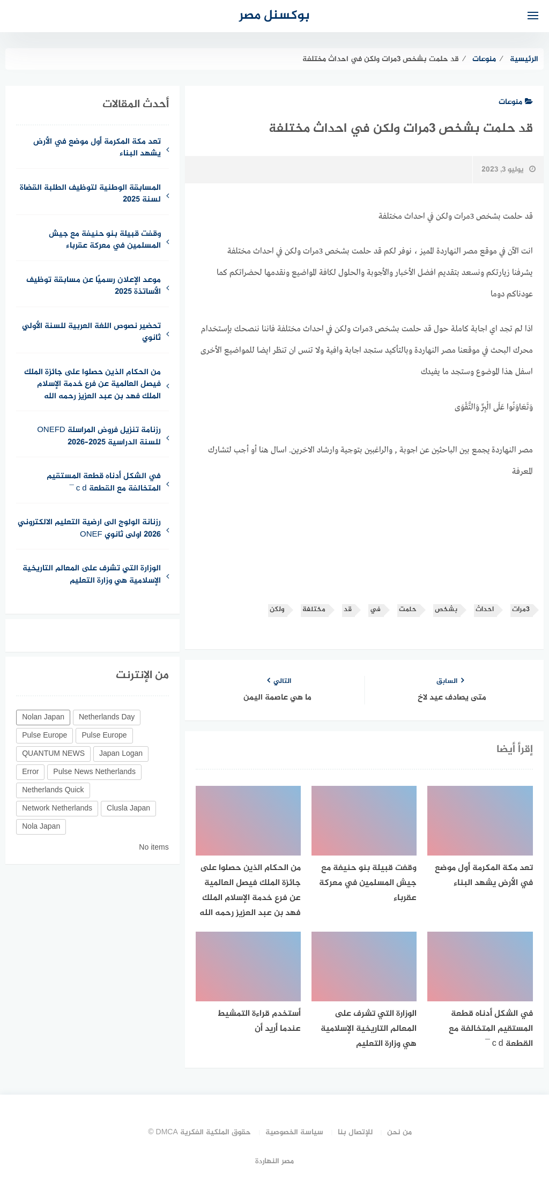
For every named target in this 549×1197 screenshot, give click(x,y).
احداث (485, 609)
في (375, 609)
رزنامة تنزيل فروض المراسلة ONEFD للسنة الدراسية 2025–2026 (99, 437)
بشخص (446, 609)
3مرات (521, 609)
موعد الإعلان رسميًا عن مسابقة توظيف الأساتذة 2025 (93, 286)
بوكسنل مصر (274, 15)
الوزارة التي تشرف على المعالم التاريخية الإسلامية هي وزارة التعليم (92, 575)
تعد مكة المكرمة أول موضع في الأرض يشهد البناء (97, 148)
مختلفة (313, 609)
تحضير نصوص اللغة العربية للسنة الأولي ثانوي (91, 333)
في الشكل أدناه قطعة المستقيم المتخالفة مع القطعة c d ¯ (104, 483)
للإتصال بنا (355, 1132)
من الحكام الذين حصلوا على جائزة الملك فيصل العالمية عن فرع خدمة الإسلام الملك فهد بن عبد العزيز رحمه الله (92, 385)
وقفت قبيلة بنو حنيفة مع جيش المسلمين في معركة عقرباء (105, 240)
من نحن (399, 1132)
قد (348, 609)
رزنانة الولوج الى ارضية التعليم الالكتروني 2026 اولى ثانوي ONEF (89, 529)
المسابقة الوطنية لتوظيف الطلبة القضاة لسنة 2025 (90, 194)
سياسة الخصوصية (294, 1132)
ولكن (277, 609)
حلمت (408, 609)
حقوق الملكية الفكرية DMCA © (199, 1132)
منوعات (516, 102)
